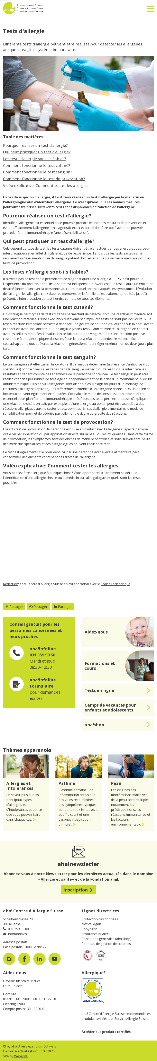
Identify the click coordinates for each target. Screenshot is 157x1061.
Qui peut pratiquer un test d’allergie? (37, 151)
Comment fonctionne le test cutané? (36, 165)
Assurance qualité (95, 934)
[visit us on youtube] (54, 959)
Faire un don (12, 986)
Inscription (75, 890)
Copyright (89, 929)
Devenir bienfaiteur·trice (21, 981)
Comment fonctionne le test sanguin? (37, 171)
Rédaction (10, 584)
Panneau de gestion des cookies (106, 943)
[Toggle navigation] (150, 7)
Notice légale (92, 924)
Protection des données (100, 919)
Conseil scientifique (115, 584)
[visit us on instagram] (9, 959)
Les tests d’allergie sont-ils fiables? (34, 158)
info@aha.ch (17, 934)
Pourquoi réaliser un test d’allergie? (35, 145)
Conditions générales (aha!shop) (106, 939)
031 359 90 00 (18, 929)
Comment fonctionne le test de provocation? (44, 178)
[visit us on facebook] (24, 959)
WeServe (21, 1056)
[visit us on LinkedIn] (39, 959)
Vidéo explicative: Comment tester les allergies (46, 185)
